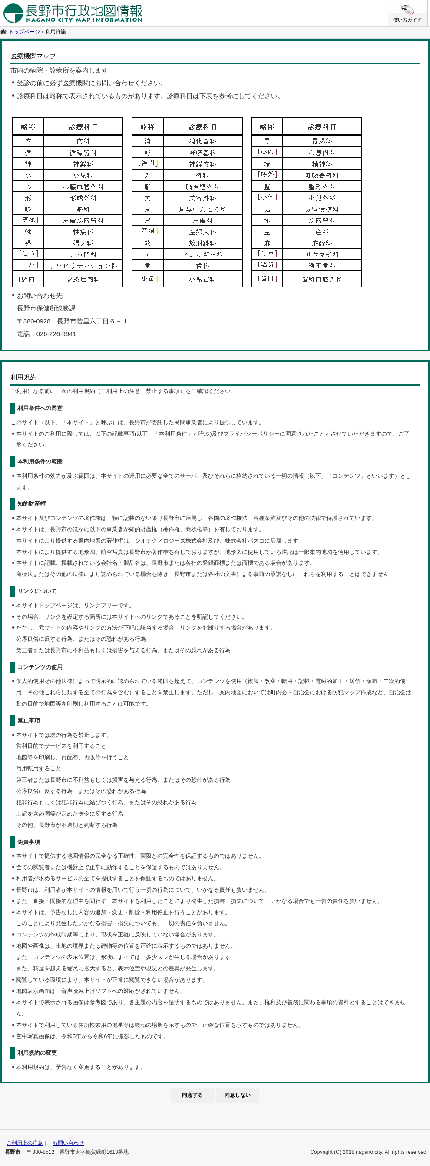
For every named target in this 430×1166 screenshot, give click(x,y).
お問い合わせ (68, 1143)
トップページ (24, 32)
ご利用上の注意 (25, 1143)
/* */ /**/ (427, 4)
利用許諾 (55, 32)
